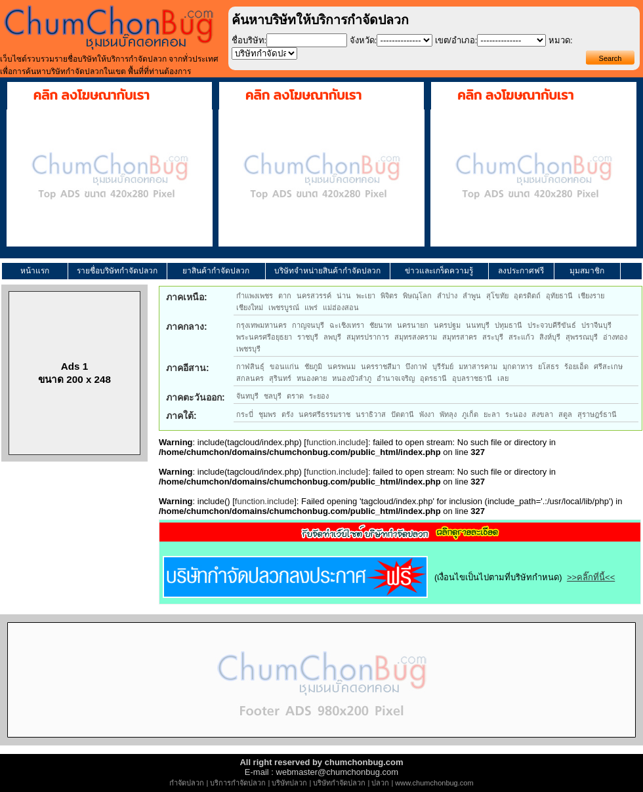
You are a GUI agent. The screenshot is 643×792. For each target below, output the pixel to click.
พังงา (426, 414)
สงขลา (542, 414)
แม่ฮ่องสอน (341, 307)
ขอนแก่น (284, 366)
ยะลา (492, 414)
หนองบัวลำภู (351, 378)
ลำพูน (472, 296)
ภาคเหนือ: (186, 297)
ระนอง (515, 414)
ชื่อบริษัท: (249, 40)
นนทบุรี (477, 325)
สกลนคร (250, 378)
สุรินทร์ (280, 378)
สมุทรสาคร (459, 337)
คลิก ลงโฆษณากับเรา (91, 95)
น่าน (344, 296)
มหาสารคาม (478, 366)
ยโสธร (548, 366)
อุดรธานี (433, 378)
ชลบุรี (272, 396)
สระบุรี (492, 337)
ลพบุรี (332, 337)
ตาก (284, 296)
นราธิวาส (371, 414)
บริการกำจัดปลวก (238, 783)
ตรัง (287, 414)
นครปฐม (447, 325)
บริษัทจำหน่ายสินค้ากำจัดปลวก (327, 270)
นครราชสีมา (380, 366)
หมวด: (561, 40)
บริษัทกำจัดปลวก (339, 783)
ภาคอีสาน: (187, 368)
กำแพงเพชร (254, 296)
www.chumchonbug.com (434, 783)
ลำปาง (447, 296)
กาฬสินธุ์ (250, 366)
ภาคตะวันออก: (195, 397)
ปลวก (380, 783)
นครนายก (412, 325)
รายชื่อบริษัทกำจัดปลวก (117, 270)
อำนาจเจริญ (396, 378)
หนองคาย (312, 378)
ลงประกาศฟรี (521, 270)
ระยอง (319, 396)
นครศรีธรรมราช (324, 414)
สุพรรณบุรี (582, 337)
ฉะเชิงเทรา (346, 325)
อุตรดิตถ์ (527, 296)
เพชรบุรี (248, 349)
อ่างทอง (615, 337)
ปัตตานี (402, 414)
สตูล (565, 414)
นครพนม (341, 366)
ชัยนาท (380, 325)
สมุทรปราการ (367, 337)
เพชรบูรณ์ (283, 307)
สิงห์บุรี (549, 337)
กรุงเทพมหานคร (261, 325)
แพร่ (311, 307)
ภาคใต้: (181, 415)
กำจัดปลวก (186, 783)
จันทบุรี (247, 396)
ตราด (295, 396)
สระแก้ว (521, 337)
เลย (502, 378)
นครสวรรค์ (314, 296)
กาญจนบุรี (308, 325)
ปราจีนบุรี (596, 325)
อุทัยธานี (559, 296)
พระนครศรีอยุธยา (264, 337)
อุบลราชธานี (472, 378)
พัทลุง (448, 414)
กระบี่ (244, 414)
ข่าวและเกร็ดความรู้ (439, 270)
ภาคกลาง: (186, 326)
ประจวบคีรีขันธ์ (552, 325)
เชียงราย (591, 296)
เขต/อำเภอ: (456, 40)
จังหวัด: (363, 40)
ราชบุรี (307, 337)
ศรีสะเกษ (608, 366)
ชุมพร (267, 414)
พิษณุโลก (417, 296)
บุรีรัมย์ (442, 366)
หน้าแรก (34, 270)
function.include (335, 442)
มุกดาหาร (518, 366)
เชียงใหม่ (249, 307)
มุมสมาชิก (587, 270)
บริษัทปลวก (289, 783)
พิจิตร (389, 296)
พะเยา (365, 296)
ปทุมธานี (508, 325)
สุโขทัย (497, 296)
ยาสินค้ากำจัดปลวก (215, 270)
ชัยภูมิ (313, 366)
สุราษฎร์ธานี (597, 414)
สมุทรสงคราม (415, 337)
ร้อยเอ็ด (576, 366)
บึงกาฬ (416, 366)
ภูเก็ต (470, 414)
